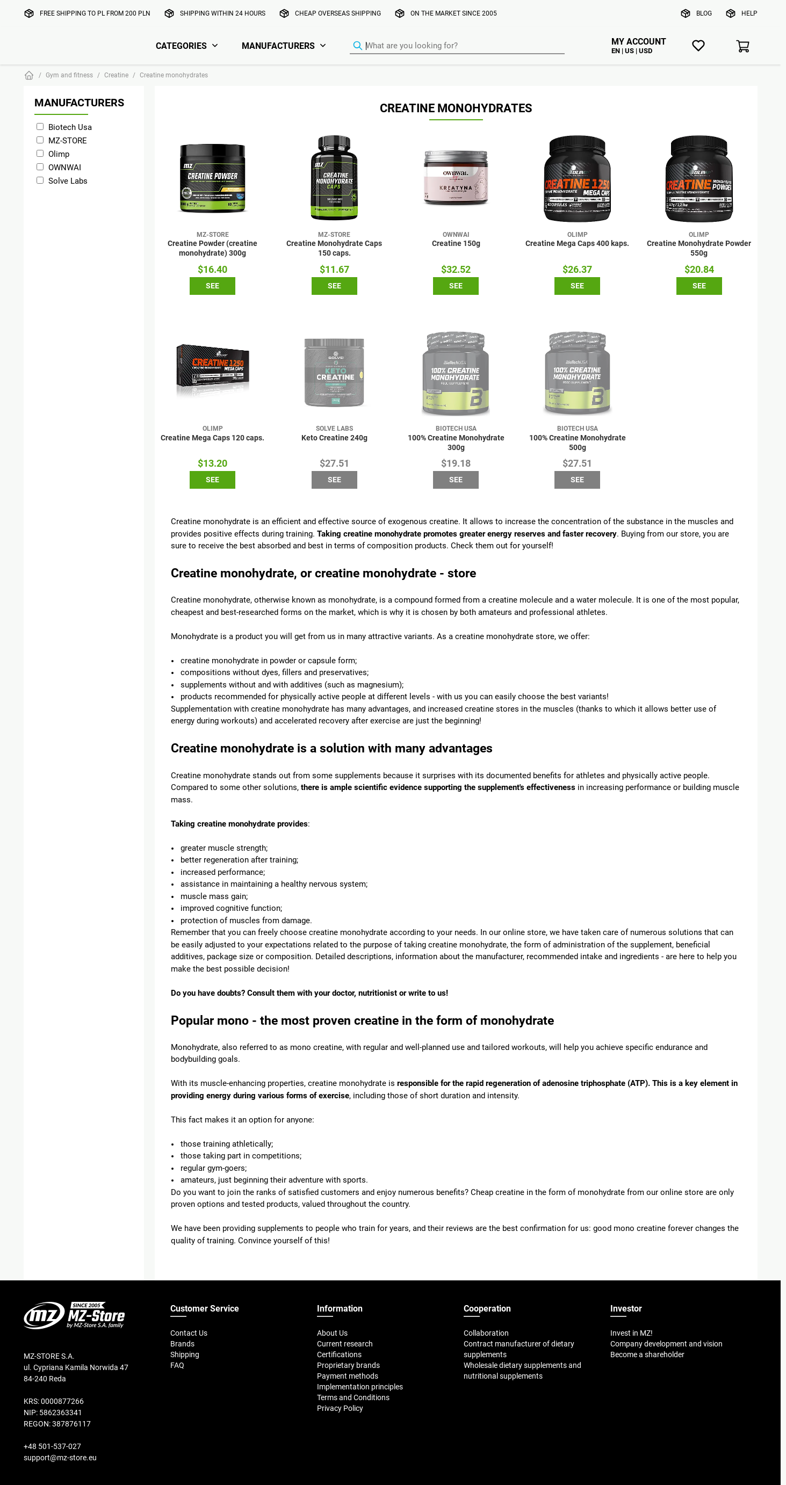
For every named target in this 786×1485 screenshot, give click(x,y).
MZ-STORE (67, 140)
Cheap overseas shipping (338, 13)
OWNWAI (64, 167)
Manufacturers (278, 45)
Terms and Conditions (353, 1397)
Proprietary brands (348, 1365)
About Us (332, 1333)
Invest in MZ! (631, 1333)
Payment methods (347, 1376)
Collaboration (486, 1333)
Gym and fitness (69, 74)
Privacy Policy (340, 1408)
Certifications (339, 1354)
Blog (704, 13)
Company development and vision (666, 1344)
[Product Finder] (457, 46)
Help (749, 13)
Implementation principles (360, 1386)
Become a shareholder (647, 1354)
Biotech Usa (70, 127)
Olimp (58, 154)
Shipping (184, 1354)
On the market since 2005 (453, 13)
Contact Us (188, 1333)
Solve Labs (68, 181)
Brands (182, 1344)
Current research (345, 1344)
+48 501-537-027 (52, 1446)
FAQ (177, 1365)
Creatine (116, 74)
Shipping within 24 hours (222, 13)
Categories (181, 45)
